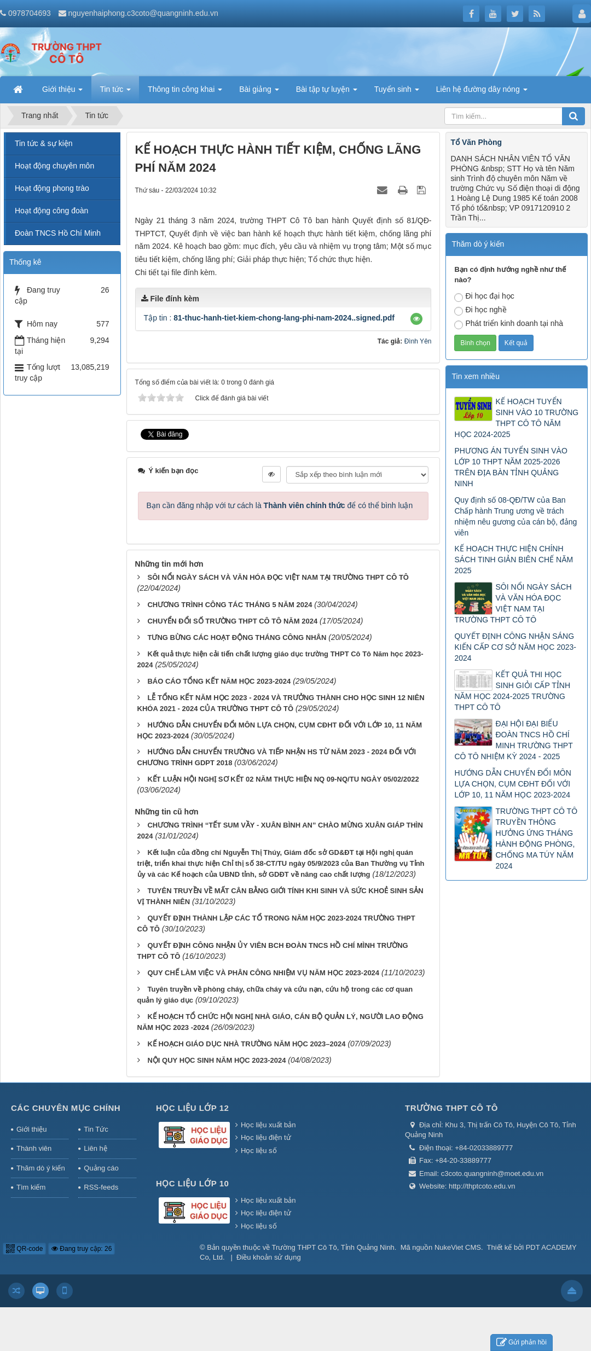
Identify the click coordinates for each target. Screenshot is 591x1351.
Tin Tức (96, 1129)
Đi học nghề (480, 310)
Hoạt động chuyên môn (54, 165)
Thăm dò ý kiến (40, 1168)
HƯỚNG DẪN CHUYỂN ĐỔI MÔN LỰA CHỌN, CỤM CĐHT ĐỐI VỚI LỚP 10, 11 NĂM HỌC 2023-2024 (512, 783)
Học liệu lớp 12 (192, 1108)
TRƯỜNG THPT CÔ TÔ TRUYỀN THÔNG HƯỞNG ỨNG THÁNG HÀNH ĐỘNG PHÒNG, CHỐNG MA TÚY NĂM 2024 (536, 838)
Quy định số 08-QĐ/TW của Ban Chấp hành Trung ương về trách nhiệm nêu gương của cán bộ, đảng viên (515, 516)
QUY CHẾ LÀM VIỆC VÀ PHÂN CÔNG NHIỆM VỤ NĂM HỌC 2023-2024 (263, 973)
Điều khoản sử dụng (268, 1257)
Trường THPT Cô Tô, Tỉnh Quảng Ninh (333, 1247)
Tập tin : (269, 317)
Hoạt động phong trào (52, 188)
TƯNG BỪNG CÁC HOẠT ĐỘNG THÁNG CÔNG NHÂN (236, 637)
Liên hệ (95, 1148)
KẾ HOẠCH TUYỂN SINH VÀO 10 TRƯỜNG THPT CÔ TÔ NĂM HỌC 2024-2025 (516, 418)
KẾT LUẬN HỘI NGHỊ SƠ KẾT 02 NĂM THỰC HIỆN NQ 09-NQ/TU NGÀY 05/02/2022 (283, 779)
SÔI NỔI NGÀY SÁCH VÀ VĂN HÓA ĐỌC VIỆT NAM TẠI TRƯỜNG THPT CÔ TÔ (278, 577)
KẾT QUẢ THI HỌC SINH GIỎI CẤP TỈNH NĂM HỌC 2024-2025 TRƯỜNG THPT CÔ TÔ (512, 691)
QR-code (24, 1249)
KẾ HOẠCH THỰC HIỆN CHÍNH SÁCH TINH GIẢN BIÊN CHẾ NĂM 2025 (513, 559)
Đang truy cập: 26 (81, 1249)
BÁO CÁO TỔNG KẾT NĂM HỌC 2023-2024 (219, 681)
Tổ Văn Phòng (476, 142)
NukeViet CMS (457, 1247)
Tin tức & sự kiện (44, 143)
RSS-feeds (101, 1187)
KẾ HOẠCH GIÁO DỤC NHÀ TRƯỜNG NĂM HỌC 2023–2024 (246, 1044)
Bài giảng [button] (259, 92)
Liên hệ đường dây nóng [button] (482, 92)
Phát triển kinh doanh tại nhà (508, 324)
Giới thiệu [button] (62, 92)
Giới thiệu (31, 1129)
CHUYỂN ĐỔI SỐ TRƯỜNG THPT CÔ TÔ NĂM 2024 (232, 621)
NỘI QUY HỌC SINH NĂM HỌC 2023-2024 (216, 1060)
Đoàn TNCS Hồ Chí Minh (58, 233)
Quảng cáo (101, 1168)
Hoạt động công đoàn (51, 210)
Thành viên (33, 1148)
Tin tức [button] (115, 92)
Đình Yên (418, 341)
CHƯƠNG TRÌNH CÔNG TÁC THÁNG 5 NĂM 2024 (229, 605)
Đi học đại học (484, 297)
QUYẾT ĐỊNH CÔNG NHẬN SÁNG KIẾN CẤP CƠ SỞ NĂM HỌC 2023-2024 (515, 647)
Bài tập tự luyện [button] (326, 92)
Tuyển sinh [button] (396, 92)
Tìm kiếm (30, 1187)
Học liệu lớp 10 (192, 1183)
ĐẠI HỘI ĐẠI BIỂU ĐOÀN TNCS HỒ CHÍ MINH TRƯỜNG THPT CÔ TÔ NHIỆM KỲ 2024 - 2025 (513, 740)
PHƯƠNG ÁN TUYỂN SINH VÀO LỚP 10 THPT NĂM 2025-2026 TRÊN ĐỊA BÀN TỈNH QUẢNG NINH (510, 467)
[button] (416, 319)
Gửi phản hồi (521, 1342)
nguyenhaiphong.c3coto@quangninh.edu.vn (143, 13)
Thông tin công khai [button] (185, 92)
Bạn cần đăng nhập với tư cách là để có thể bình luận (280, 505)
